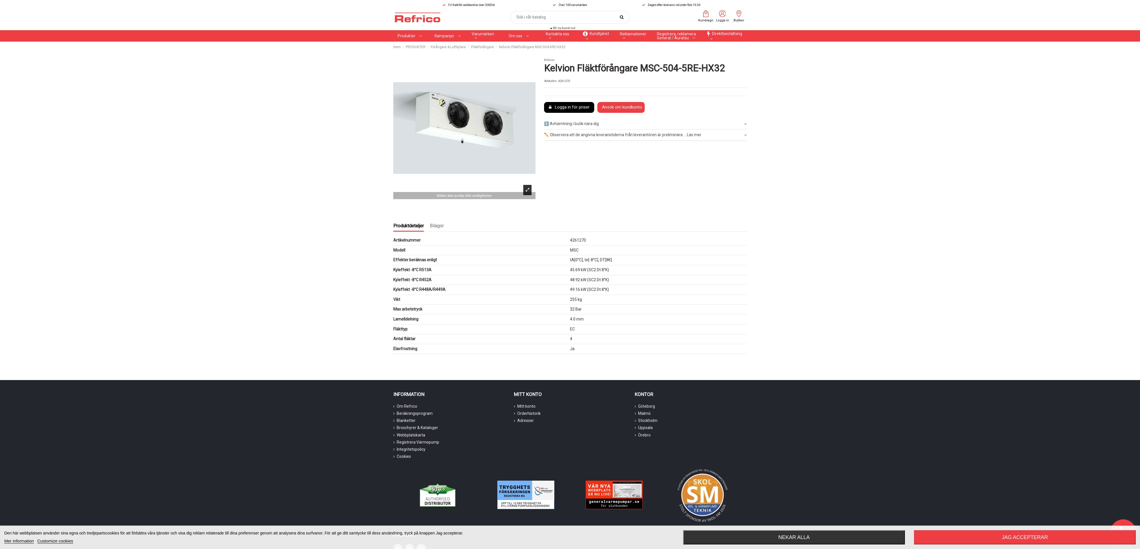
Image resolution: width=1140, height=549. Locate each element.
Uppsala (645, 427)
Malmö (644, 413)
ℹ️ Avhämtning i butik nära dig (645, 124)
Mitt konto (526, 406)
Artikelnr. (550, 81)
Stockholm (647, 420)
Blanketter (406, 420)
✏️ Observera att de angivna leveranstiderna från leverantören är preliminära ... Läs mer (645, 135)
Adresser (525, 420)
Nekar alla (794, 537)
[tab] (645, 124)
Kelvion (549, 60)
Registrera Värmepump (418, 442)
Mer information (19, 540)
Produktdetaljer (408, 225)
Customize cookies (55, 540)
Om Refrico (407, 406)
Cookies (404, 456)
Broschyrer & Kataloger (417, 427)
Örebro (644, 435)
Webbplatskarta (411, 435)
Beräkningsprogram (415, 413)
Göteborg (646, 406)
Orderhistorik (529, 413)
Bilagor (437, 225)
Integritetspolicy (411, 449)
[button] (447, 36)
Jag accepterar (1025, 537)
